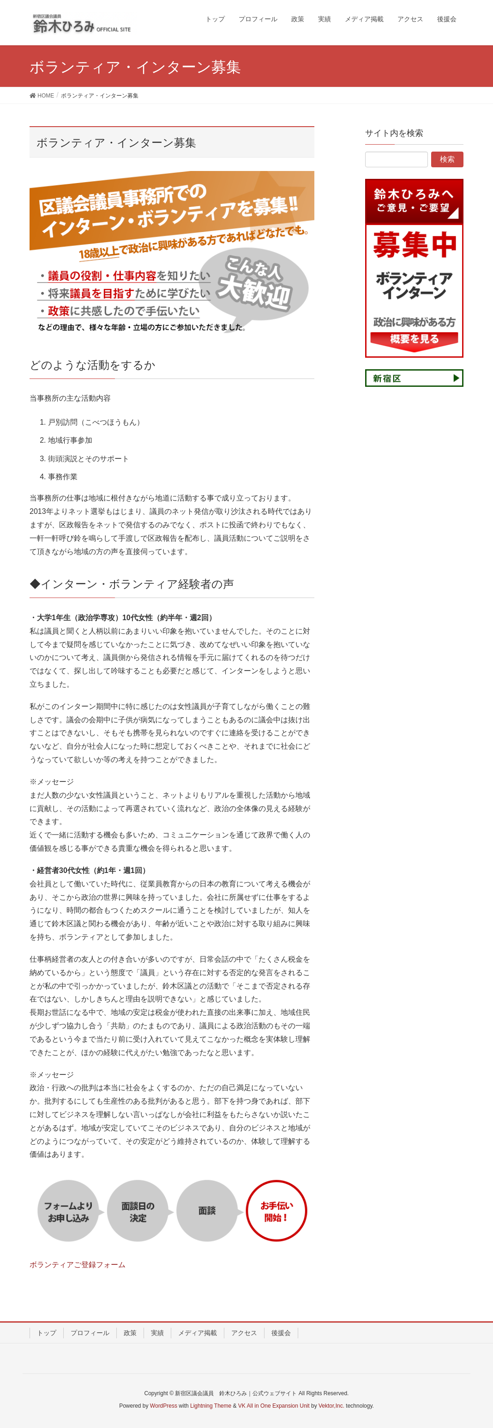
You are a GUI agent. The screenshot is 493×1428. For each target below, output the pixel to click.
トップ (46, 1332)
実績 (157, 1332)
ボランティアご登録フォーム (78, 1265)
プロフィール (90, 1332)
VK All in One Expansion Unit (274, 1406)
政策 (130, 1332)
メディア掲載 (197, 1332)
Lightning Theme (210, 1406)
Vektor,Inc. (331, 1406)
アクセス (244, 1332)
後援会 (281, 1332)
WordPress (163, 1406)
